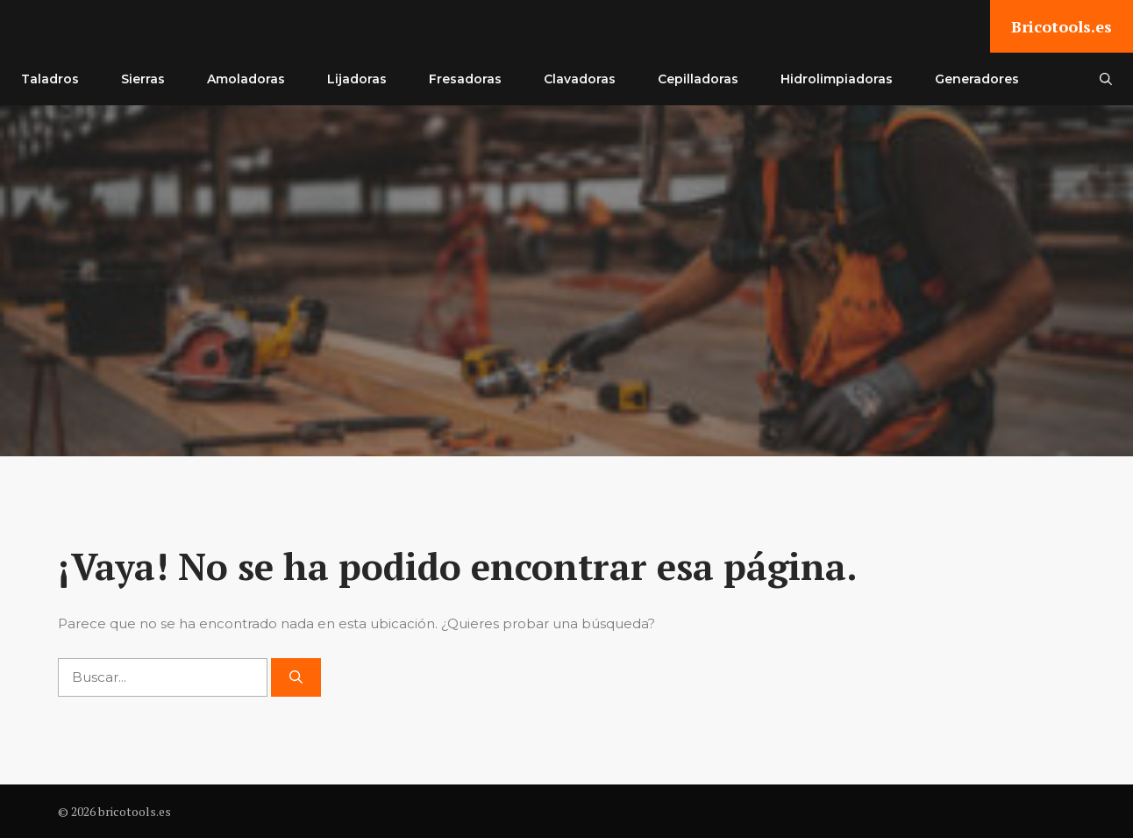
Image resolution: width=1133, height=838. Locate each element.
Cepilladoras (698, 79)
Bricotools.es (1061, 26)
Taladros (50, 79)
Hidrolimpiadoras (836, 79)
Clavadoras (580, 79)
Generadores (977, 79)
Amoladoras (246, 79)
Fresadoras (465, 79)
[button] (1106, 79)
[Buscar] (296, 678)
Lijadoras (357, 79)
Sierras (143, 79)
